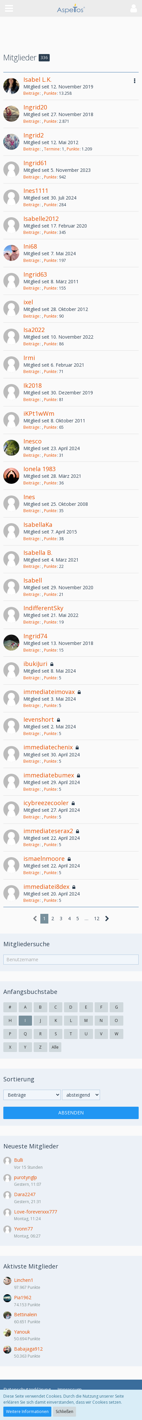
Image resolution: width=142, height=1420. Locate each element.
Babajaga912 (28, 1349)
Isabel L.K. (37, 79)
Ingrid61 (35, 163)
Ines (29, 497)
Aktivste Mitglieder (30, 1266)
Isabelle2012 (41, 219)
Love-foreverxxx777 (35, 1211)
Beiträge (31, 93)
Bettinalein (25, 1314)
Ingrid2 (33, 135)
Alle (55, 1047)
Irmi (29, 358)
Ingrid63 (35, 274)
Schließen (64, 1411)
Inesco (32, 441)
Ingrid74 (35, 636)
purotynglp (25, 1177)
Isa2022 (34, 330)
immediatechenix (48, 747)
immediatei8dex (46, 886)
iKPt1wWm (38, 413)
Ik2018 (32, 385)
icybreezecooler (46, 803)
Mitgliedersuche (26, 944)
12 (96, 918)
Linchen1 (23, 1280)
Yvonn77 (23, 1228)
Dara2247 (24, 1194)
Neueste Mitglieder (31, 1146)
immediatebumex (48, 775)
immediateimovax (49, 692)
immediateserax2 (48, 831)
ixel (28, 302)
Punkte (50, 93)
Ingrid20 (35, 107)
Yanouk (22, 1332)
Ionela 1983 (39, 469)
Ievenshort (38, 719)
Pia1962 (22, 1297)
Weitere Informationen (27, 1411)
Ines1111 (35, 191)
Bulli (18, 1160)
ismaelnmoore (44, 858)
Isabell (32, 580)
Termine (52, 149)
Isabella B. (37, 553)
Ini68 (30, 246)
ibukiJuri (35, 664)
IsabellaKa (37, 524)
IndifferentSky (43, 608)
